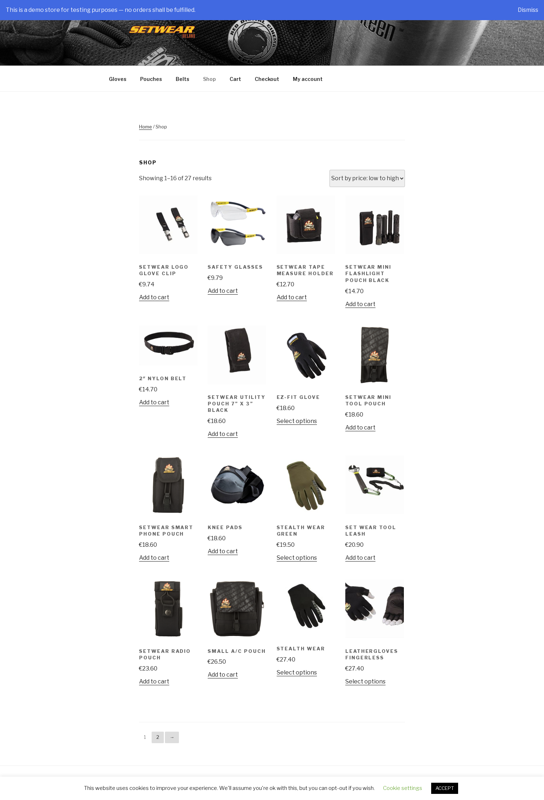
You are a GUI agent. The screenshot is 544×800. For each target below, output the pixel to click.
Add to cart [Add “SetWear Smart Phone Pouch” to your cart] (154, 557)
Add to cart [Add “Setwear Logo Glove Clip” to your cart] (154, 297)
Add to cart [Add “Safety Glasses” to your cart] (223, 290)
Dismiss (528, 9)
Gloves (117, 79)
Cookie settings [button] (402, 788)
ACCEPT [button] (444, 788)
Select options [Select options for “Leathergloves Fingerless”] (365, 681)
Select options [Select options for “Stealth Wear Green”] (297, 557)
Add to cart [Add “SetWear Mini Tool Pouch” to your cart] (360, 427)
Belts (182, 79)
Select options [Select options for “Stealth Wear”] (297, 672)
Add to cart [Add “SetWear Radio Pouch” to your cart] (154, 681)
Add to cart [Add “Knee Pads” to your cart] (223, 551)
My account (308, 79)
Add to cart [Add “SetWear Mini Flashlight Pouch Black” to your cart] (360, 304)
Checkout (267, 79)
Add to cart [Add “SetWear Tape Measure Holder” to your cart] (292, 297)
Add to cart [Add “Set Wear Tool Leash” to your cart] (360, 557)
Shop (209, 79)
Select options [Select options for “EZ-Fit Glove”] (297, 421)
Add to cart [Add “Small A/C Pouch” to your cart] (223, 674)
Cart (235, 79)
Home (145, 126)
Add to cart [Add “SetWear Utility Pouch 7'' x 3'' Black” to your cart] (223, 434)
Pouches (151, 79)
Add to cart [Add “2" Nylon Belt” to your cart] (154, 402)
